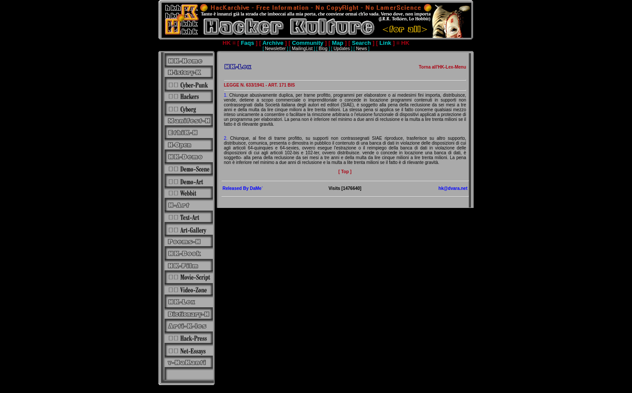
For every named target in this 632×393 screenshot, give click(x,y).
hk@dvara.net (452, 188)
